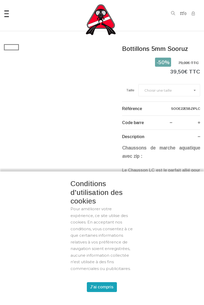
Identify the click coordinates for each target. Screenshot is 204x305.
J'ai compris (102, 287)
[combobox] (169, 90)
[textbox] (158, 90)
